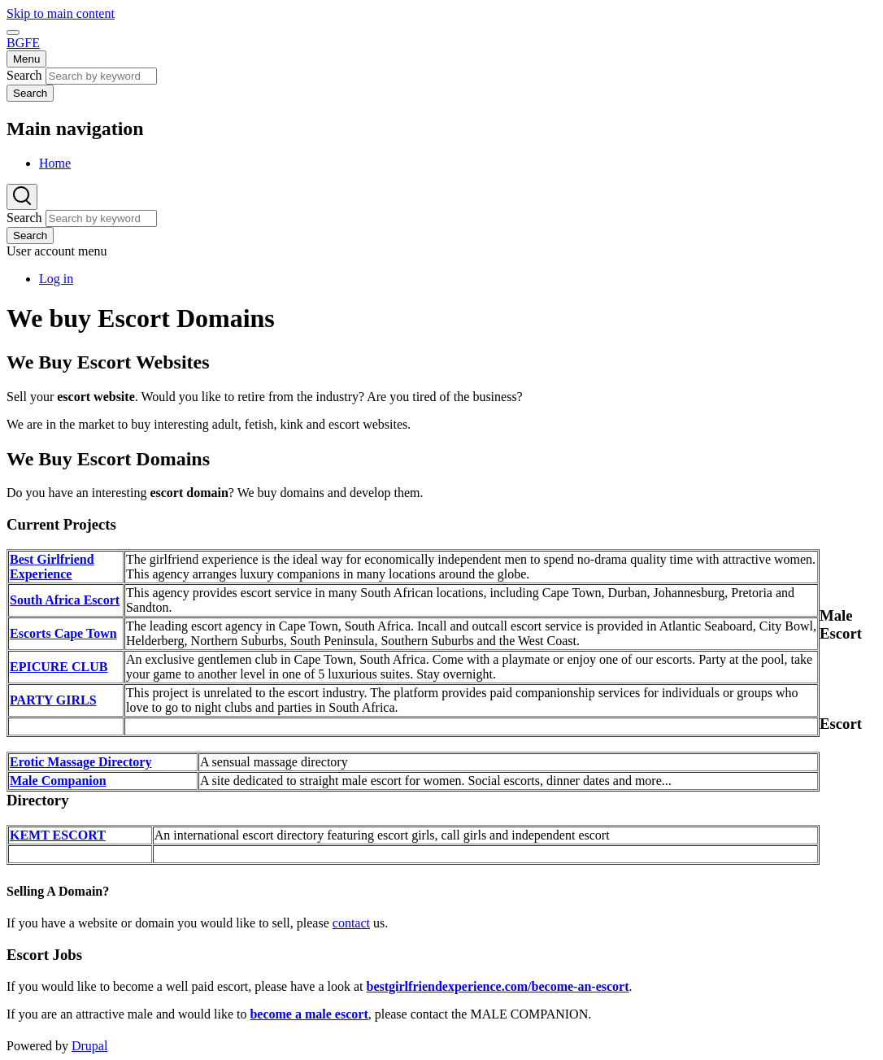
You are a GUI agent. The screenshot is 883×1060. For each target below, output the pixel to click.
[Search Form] (22, 197)
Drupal (89, 1046)
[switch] (13, 32)
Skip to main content (61, 13)
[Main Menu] (26, 59)
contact (351, 923)
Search (24, 75)
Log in (56, 279)
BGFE (23, 43)
